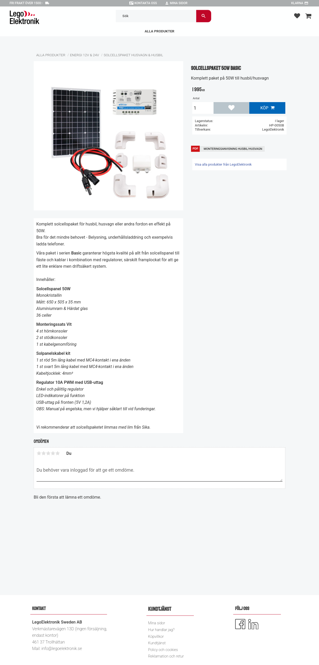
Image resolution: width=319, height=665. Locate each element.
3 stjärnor (48, 453)
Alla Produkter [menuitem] (159, 31)
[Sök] (203, 16)
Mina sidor (179, 3)
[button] (297, 16)
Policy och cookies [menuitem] (163, 650)
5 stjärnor (57, 453)
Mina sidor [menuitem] (156, 623)
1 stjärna (39, 453)
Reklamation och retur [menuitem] (166, 656)
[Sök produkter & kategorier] (156, 16)
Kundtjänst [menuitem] (157, 643)
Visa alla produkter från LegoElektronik (223, 164)
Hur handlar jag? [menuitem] (161, 630)
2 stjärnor (43, 453)
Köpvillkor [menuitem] (156, 636)
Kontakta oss (145, 3)
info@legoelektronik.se (61, 648)
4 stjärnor (53, 453)
